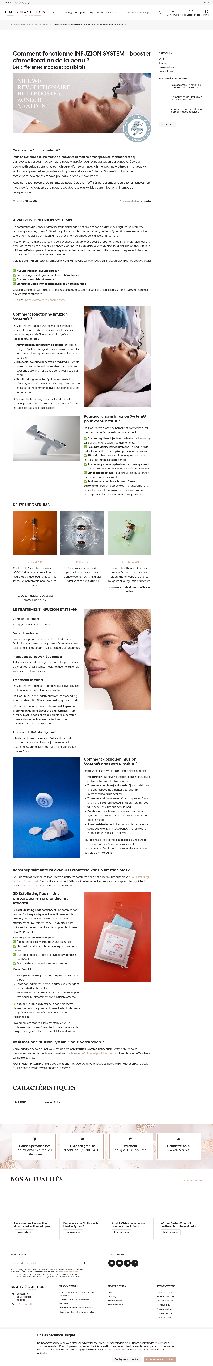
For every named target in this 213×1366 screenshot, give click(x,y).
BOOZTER (82, 562)
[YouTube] (119, 1263)
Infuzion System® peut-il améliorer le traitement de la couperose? (178, 1225)
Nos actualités (41, 25)
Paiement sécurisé (165, 1297)
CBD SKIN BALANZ (129, 562)
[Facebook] (111, 1263)
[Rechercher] (159, 13)
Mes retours (65, 1304)
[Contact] (7, 2)
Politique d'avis (164, 1305)
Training (163, 63)
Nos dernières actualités (173, 79)
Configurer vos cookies (126, 1359)
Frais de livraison (165, 1301)
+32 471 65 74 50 (178, 1150)
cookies (159, 1343)
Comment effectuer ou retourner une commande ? (77, 1293)
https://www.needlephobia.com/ (45, 300)
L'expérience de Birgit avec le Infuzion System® (186, 98)
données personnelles (115, 1350)
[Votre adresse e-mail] (49, 1263)
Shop (161, 59)
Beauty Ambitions (21, 25)
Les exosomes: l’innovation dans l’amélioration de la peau (186, 86)
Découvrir (167, 124)
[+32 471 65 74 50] (22, 2)
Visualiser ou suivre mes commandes (76, 1299)
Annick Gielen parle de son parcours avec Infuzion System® (186, 110)
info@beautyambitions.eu (97, 1053)
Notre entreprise (165, 1292)
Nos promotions (164, 1309)
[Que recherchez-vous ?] (142, 13)
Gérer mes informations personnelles (76, 1312)
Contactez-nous (165, 1318)
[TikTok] (134, 1263)
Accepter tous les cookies (159, 1359)
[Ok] (84, 1263)
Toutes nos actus (191, 1180)
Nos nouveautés (165, 1314)
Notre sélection (166, 71)
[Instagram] (127, 1263)
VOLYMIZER (35, 562)
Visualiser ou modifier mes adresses (76, 1308)
